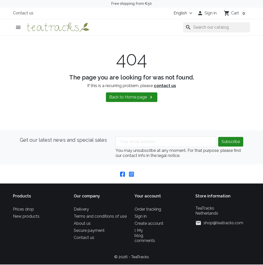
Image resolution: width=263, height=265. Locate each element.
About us (82, 223)
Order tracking (148, 209)
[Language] (180, 13)
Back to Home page (131, 97)
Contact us (23, 13)
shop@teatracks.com (223, 223)
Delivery (81, 209)
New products (26, 216)
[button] (207, 13)
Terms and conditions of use (100, 216)
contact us (165, 85)
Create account (149, 223)
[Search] (216, 27)
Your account (148, 196)
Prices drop (23, 209)
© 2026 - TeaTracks (131, 257)
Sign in (141, 216)
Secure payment (89, 231)
